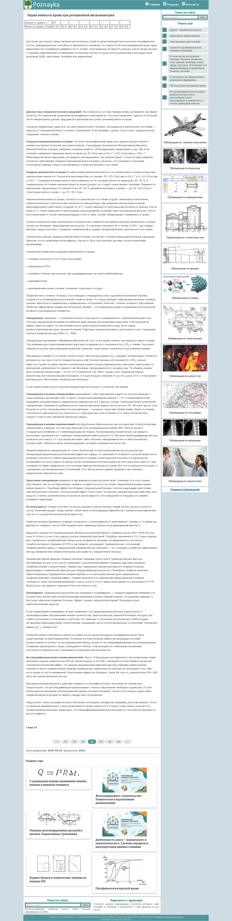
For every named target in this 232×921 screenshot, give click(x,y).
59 (83, 741)
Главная (154, 4)
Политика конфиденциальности (168, 917)
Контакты (192, 4)
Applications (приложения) (185, 35)
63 (118, 741)
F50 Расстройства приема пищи (188, 85)
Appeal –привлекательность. (186, 29)
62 (109, 741)
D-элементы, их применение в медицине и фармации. (187, 78)
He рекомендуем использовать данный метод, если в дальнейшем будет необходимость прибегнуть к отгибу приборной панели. (187, 97)
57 (65, 741)
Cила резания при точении (185, 41)
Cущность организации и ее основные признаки (185, 49)
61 (101, 741)
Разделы (173, 4)
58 (74, 741)
